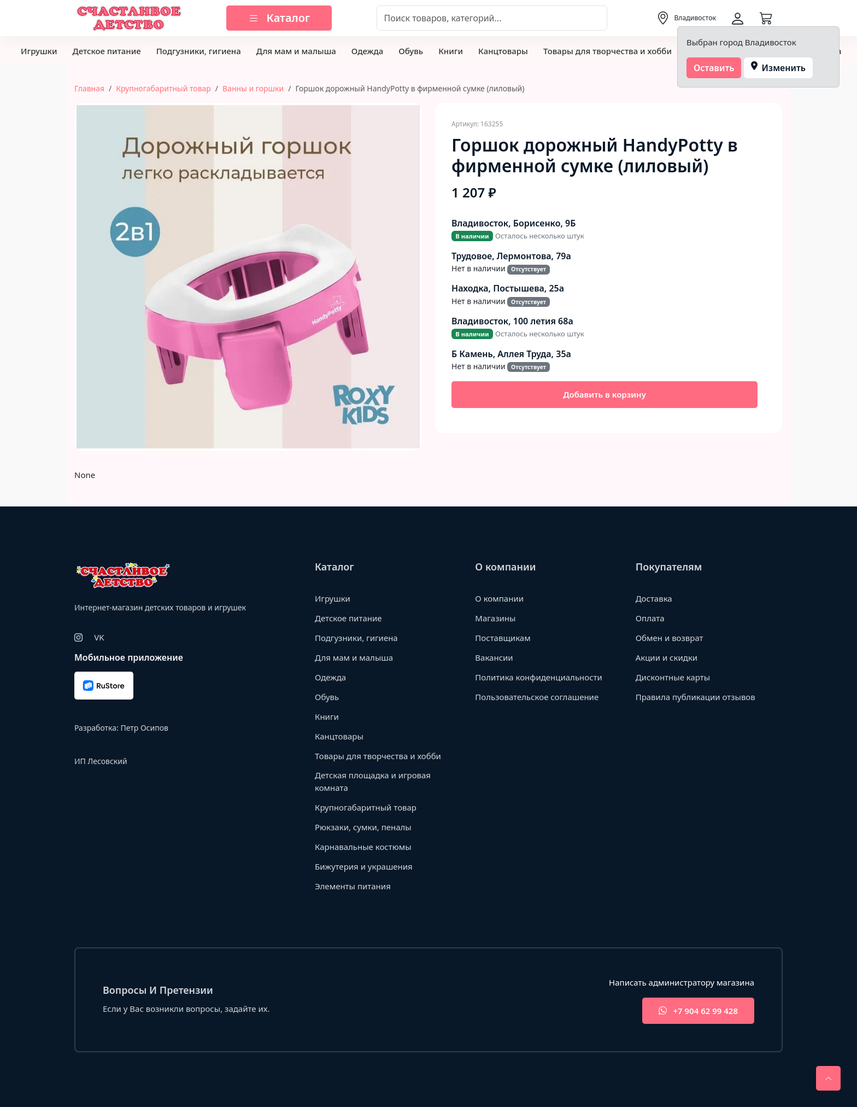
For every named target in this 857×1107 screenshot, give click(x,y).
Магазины (495, 618)
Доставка (654, 598)
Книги (450, 50)
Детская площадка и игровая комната (373, 781)
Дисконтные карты (673, 677)
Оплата (650, 618)
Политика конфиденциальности (538, 677)
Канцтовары (503, 50)
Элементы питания (353, 886)
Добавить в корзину (604, 394)
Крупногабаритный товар (163, 88)
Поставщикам (502, 637)
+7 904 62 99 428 (698, 1011)
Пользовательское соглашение (536, 696)
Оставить (714, 68)
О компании (499, 598)
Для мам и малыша (296, 50)
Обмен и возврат (669, 637)
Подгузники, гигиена (198, 50)
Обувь (410, 50)
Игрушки (39, 50)
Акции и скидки (667, 657)
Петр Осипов (144, 728)
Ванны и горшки (253, 88)
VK (99, 637)
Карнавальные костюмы (363, 846)
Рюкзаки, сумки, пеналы (363, 826)
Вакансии (494, 657)
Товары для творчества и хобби (607, 50)
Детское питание (106, 50)
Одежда (367, 50)
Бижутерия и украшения (364, 866)
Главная (89, 88)
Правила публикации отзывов (695, 696)
